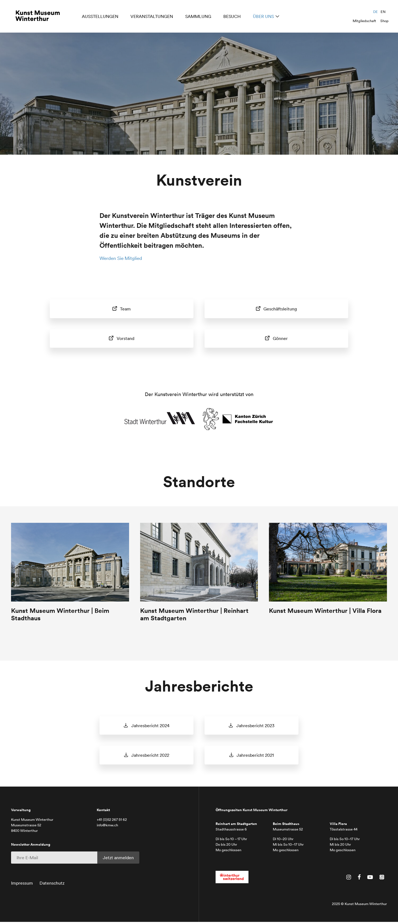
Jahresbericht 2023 (254, 726)
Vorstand (125, 338)
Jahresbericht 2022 (149, 756)
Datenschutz (52, 884)
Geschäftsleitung (280, 308)
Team (125, 308)
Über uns (264, 17)
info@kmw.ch (107, 826)
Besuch (233, 17)
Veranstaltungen (153, 17)
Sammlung (199, 17)
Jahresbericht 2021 (255, 756)
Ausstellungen (101, 17)
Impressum (22, 884)
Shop (384, 21)
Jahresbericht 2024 (149, 726)
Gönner (280, 338)
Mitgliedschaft (364, 21)
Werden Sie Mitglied (123, 258)
